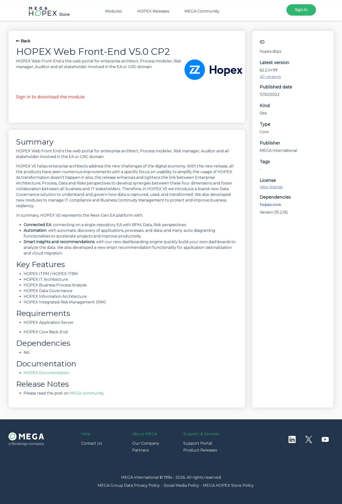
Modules (113, 11)
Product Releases (200, 450)
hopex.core (270, 204)
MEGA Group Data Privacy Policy (129, 485)
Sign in (301, 10)
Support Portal (197, 443)
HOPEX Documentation (46, 373)
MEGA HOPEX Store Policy (228, 485)
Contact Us (91, 443)
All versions (270, 77)
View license (271, 187)
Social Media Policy (181, 485)
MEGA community (87, 393)
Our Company (145, 443)
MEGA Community (201, 11)
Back (23, 41)
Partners (140, 450)
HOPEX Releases (153, 11)
